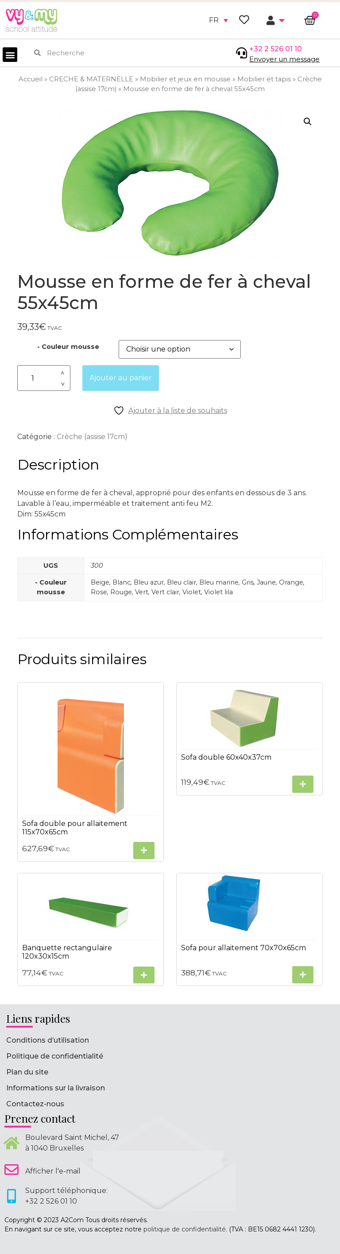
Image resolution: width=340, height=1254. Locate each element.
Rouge (121, 592)
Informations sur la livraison (55, 1088)
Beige (100, 582)
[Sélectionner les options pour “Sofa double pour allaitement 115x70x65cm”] (144, 850)
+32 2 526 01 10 (275, 49)
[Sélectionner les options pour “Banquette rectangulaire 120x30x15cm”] (144, 975)
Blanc (121, 582)
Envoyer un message (284, 59)
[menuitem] (218, 20)
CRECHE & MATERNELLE (91, 79)
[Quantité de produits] (43, 378)
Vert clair (165, 592)
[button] (10, 54)
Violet (191, 592)
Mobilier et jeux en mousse (185, 79)
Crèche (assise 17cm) (92, 436)
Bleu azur (149, 582)
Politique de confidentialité (54, 1056)
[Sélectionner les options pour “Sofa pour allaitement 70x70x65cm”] (302, 974)
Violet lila (218, 592)
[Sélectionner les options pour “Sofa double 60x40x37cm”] (302, 784)
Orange (291, 582)
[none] (218, 20)
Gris (248, 582)
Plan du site (27, 1072)
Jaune (266, 582)
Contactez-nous (35, 1104)
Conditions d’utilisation (47, 1040)
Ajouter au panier (120, 378)
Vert (141, 592)
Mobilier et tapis (264, 79)
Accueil (30, 79)
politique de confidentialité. (185, 1229)
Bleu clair (181, 582)
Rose (99, 592)
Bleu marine (219, 582)
